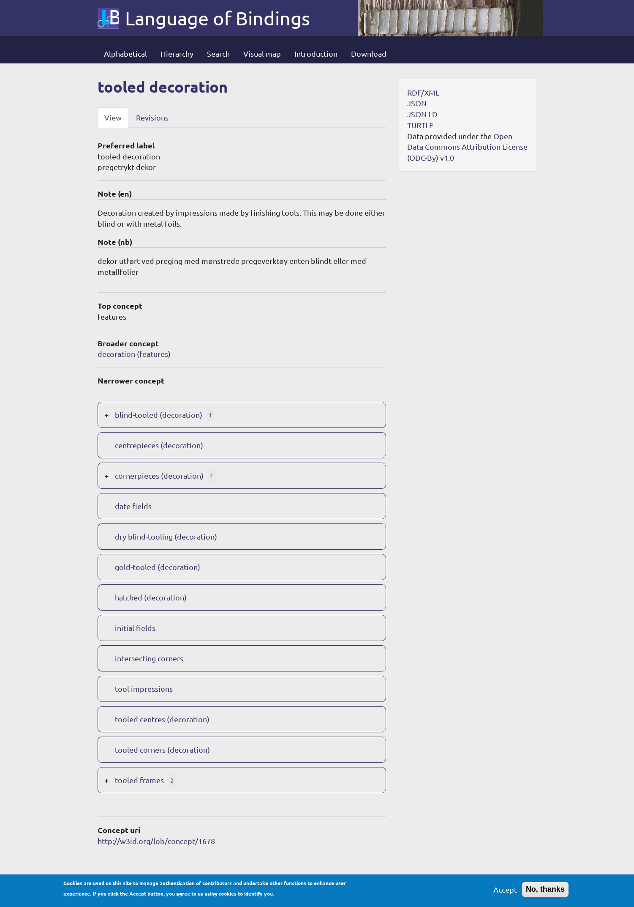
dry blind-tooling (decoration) (166, 536)
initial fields (135, 627)
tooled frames (139, 779)
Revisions (152, 117)
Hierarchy (177, 53)
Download (368, 53)
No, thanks (545, 892)
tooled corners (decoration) (162, 749)
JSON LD (422, 114)
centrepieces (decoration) (159, 445)
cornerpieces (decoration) (159, 475)
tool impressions (144, 688)
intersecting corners (149, 658)
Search (218, 53)
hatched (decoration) (151, 597)
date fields (133, 505)
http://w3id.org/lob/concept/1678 (156, 840)
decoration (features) (134, 353)
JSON (417, 103)
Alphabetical (125, 53)
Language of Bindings (217, 18)
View (113, 117)
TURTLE (420, 125)
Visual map (262, 53)
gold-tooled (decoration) (157, 566)
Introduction (315, 53)
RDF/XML (423, 92)
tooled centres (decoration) (162, 719)
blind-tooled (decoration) (158, 414)
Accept (505, 892)
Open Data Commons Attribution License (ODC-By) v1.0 (467, 147)
